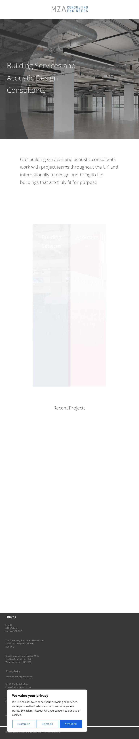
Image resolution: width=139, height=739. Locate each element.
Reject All (47, 724)
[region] (47, 711)
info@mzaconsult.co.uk (19, 687)
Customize (23, 724)
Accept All (71, 724)
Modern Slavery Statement (19, 676)
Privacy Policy (13, 671)
